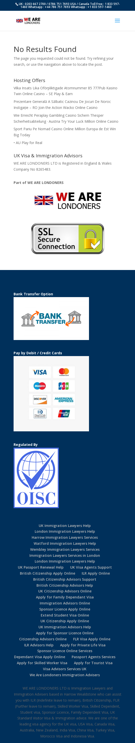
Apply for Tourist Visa (93, 662)
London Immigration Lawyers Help (65, 531)
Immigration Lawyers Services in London (64, 555)
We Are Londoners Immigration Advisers (65, 674)
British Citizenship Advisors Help (64, 585)
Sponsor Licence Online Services (64, 650)
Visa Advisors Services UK (64, 668)
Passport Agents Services (93, 656)
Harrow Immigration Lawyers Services (65, 537)
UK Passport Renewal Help (41, 567)
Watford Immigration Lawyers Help (65, 543)
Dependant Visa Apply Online (39, 656)
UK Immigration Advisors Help (64, 627)
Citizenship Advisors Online (43, 639)
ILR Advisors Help (39, 645)
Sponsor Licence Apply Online (64, 609)
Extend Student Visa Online (65, 615)
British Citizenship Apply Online (47, 573)
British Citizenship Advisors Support (64, 579)
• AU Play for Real (28, 142)
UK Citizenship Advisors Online (65, 591)
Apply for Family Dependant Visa (65, 597)
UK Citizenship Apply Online (64, 621)
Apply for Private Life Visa (83, 645)
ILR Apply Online (96, 573)
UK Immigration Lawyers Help (65, 525)
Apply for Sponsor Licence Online (65, 633)
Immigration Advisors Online (65, 603)
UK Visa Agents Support (91, 567)
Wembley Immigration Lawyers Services (65, 549)
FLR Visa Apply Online (91, 639)
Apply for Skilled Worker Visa (42, 662)
